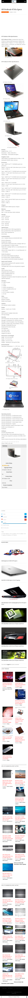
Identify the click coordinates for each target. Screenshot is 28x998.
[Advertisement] (14, 6)
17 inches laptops (5, 533)
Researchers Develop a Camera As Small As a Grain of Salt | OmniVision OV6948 (8, 720)
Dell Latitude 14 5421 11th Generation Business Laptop (19, 975)
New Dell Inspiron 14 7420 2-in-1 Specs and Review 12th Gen (7, 875)
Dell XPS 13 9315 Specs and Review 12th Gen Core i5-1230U (20, 782)
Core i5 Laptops (20, 533)
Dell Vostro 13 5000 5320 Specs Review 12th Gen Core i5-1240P (8, 837)
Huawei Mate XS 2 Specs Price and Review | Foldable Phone (20, 685)
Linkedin (4, 522)
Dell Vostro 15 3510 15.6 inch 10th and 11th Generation (8, 901)
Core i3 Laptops (12, 533)
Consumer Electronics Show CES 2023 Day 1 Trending (7, 685)
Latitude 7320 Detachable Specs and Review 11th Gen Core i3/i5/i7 (7, 976)
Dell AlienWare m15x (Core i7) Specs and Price (12, 623)
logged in (9, 664)
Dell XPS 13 (22, 785)
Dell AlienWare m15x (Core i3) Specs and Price (12, 660)
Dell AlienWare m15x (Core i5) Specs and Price (12, 646)
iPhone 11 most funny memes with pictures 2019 (7, 738)
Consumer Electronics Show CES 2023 (7, 689)
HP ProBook (14, 535)
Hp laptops (8, 535)
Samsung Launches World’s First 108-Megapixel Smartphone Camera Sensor (20, 739)
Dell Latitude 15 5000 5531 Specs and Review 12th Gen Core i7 (20, 818)
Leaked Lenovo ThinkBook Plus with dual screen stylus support (19, 720)
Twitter (4, 514)
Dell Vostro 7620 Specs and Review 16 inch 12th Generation (20, 837)
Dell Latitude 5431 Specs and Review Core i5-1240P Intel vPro (8, 856)
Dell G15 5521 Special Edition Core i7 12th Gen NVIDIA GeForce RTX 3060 (7, 783)
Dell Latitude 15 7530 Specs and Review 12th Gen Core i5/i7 (20, 856)
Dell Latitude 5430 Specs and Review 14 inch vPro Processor (7, 956)
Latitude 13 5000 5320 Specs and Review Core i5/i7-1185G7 (8, 938)
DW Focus (14, 1)
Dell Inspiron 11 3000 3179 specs (9, 561)
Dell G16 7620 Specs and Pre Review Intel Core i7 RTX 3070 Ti (19, 799)
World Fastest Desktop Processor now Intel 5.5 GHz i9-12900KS (20, 702)
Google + (5, 519)
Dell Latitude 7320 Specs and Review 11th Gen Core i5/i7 (20, 956)
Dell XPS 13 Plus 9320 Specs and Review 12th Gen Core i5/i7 (8, 818)
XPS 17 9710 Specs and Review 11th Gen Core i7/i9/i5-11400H (7, 920)
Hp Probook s (5, 12)
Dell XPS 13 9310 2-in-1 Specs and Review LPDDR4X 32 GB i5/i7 (20, 920)
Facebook (5, 516)
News (21, 687)
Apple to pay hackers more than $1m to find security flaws (7, 757)
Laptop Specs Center (18, 992)
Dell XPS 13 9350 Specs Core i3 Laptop (10, 580)
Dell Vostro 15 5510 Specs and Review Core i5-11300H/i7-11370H (20, 901)
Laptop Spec (14, 993)
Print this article (6, 527)
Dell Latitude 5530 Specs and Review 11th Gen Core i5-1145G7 (20, 938)
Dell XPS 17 (9, 923)
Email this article (6, 525)
